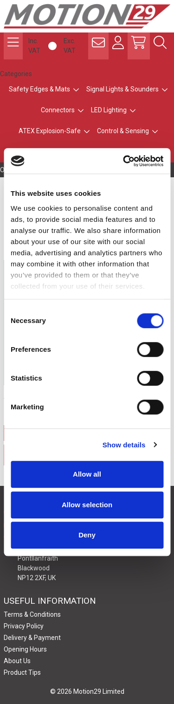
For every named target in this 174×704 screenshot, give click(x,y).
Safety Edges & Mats (39, 89)
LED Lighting (109, 110)
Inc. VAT (34, 45)
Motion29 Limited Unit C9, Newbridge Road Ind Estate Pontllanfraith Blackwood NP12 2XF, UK (62, 557)
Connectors (58, 110)
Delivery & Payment (32, 637)
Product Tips (22, 672)
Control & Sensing (123, 131)
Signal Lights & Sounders (122, 89)
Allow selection (87, 505)
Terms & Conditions (32, 614)
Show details (124, 445)
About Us (17, 661)
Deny (87, 535)
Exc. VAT (70, 45)
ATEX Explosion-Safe (50, 131)
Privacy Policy (24, 626)
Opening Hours (25, 649)
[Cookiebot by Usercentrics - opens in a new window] (123, 161)
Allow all (87, 474)
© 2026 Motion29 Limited (87, 691)
